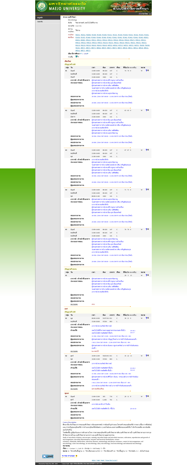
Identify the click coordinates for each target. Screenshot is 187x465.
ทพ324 (122, 43)
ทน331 (111, 43)
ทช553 (100, 43)
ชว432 (136, 35)
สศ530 (125, 48)
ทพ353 (144, 43)
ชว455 (83, 37)
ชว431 (130, 35)
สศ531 (130, 48)
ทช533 (88, 43)
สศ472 (109, 48)
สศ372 (88, 48)
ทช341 (115, 40)
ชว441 (146, 35)
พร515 (120, 45)
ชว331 (109, 35)
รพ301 (77, 48)
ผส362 (115, 45)
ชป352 (83, 35)
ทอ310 (88, 45)
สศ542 (77, 50)
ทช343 (126, 40)
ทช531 (137, 40)
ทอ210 (77, 45)
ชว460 (88, 37)
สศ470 (104, 48)
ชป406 (88, 35)
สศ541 (146, 48)
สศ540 (141, 48)
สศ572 (88, 50)
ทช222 (88, 40)
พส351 (126, 45)
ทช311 (93, 40)
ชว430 (125, 35)
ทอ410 (94, 45)
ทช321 (99, 40)
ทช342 (121, 40)
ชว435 (141, 35)
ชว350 (120, 35)
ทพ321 (116, 43)
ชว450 (77, 37)
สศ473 (114, 48)
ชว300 (94, 35)
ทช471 (132, 40)
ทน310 (105, 43)
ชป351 (77, 35)
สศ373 (93, 48)
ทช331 (110, 40)
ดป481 (83, 40)
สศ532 (135, 48)
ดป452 (77, 40)
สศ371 (83, 48)
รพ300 (142, 45)
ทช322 (104, 40)
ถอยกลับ (40, 21)
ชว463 (141, 37)
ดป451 (146, 37)
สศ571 (83, 50)
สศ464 (99, 48)
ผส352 (110, 45)
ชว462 (109, 37)
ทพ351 (127, 43)
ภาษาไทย (144, 14)
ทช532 (77, 43)
